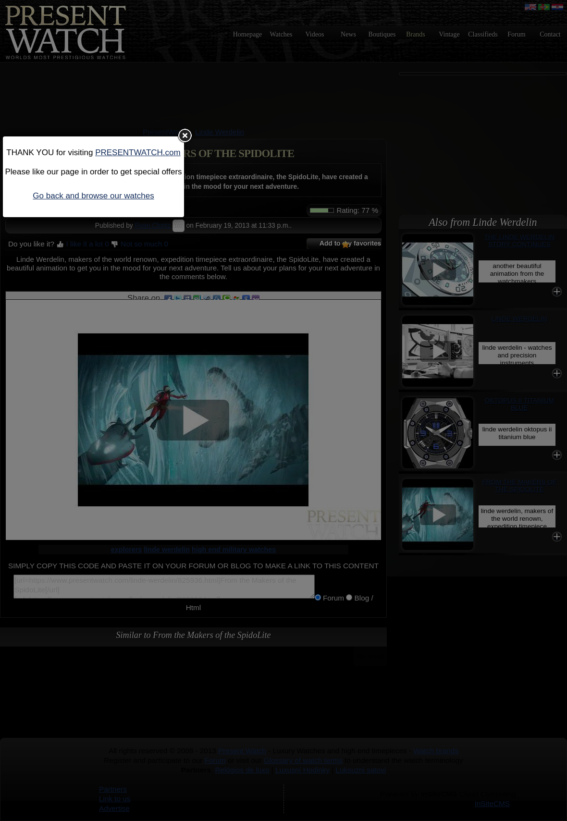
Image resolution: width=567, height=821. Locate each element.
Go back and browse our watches (93, 195)
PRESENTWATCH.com (138, 152)
